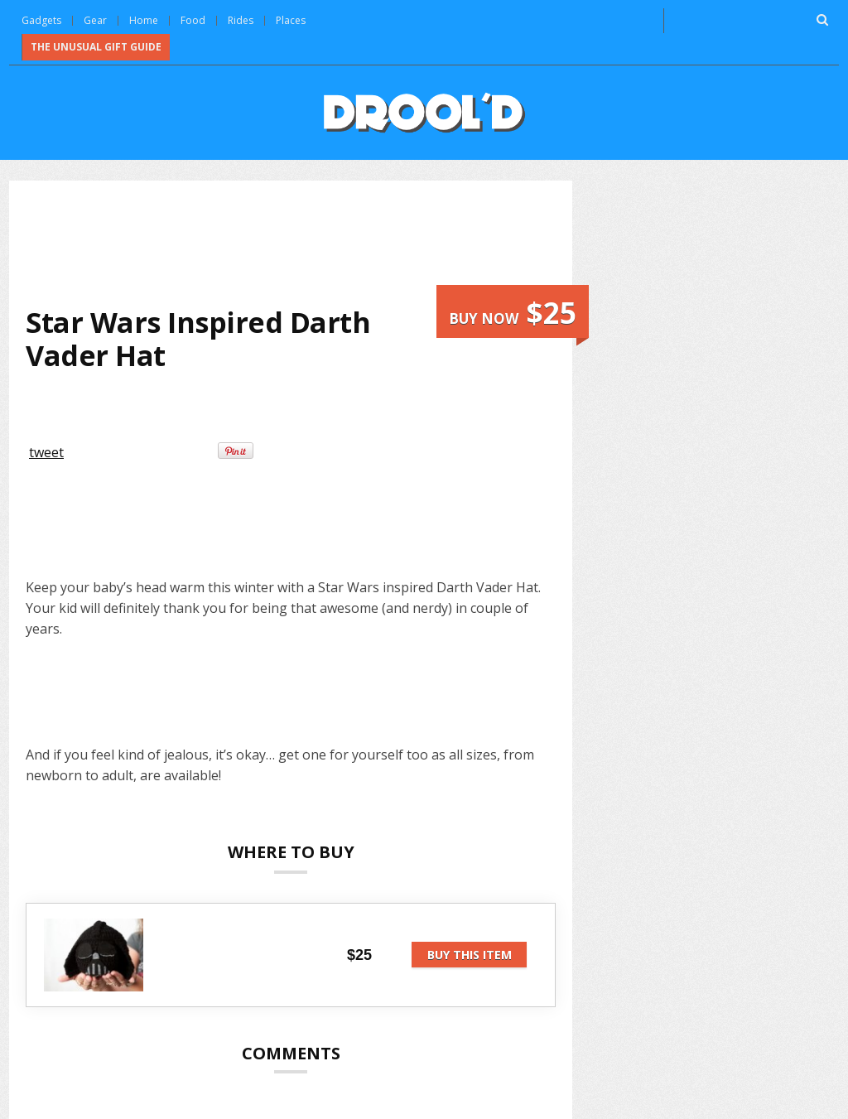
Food (193, 20)
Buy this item (469, 954)
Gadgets (41, 20)
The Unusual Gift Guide (96, 47)
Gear (95, 20)
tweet (46, 452)
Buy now (512, 312)
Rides (240, 20)
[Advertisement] (327, 241)
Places (291, 20)
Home (143, 20)
